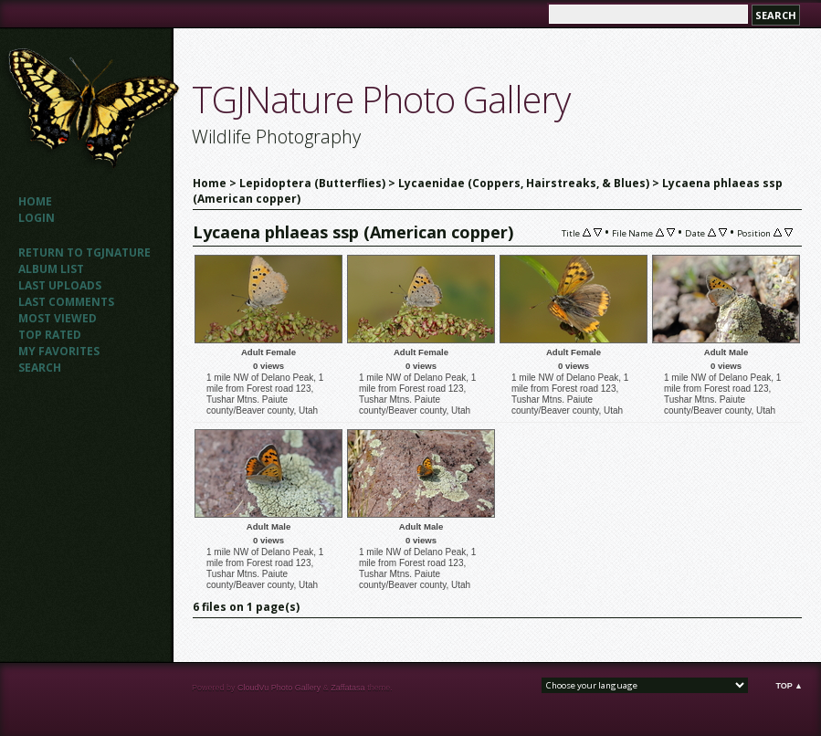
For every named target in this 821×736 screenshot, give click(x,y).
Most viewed (57, 318)
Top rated (49, 334)
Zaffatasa (347, 687)
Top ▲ (789, 685)
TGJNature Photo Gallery (381, 99)
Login (36, 218)
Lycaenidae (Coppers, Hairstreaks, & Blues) (523, 183)
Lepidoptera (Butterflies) (312, 183)
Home (35, 201)
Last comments (66, 302)
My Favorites (59, 351)
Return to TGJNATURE (84, 252)
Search (39, 367)
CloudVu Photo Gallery (279, 687)
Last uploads (59, 285)
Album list (51, 269)
